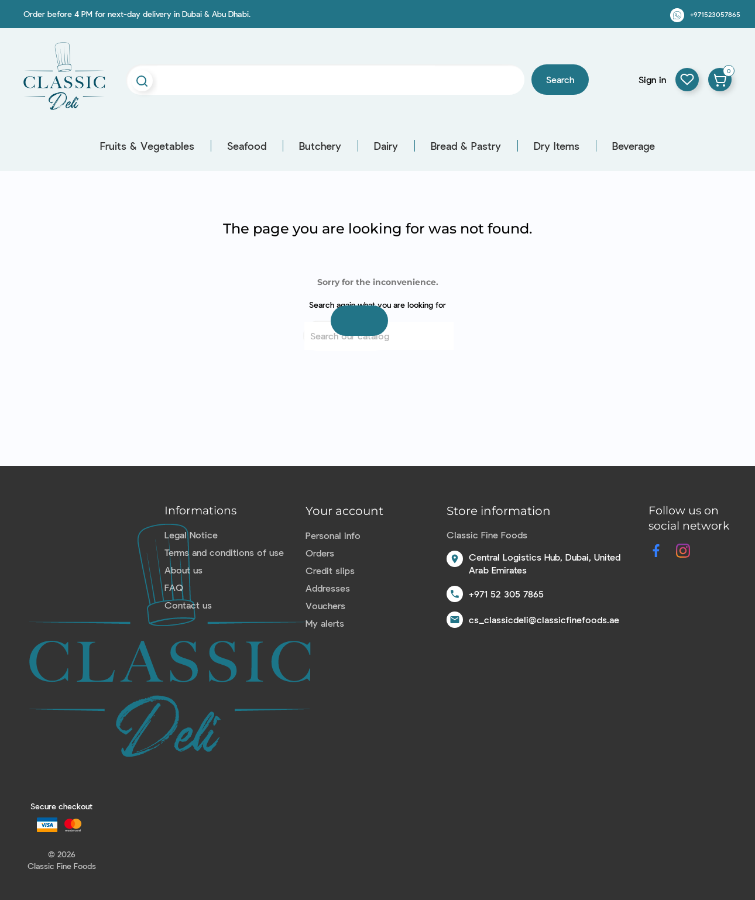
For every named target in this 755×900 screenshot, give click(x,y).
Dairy (386, 145)
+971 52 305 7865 (506, 593)
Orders (320, 552)
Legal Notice (191, 534)
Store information (499, 511)
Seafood (246, 145)
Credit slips (330, 570)
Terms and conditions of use (224, 552)
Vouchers (325, 605)
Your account (344, 511)
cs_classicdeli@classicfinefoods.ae (544, 619)
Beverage (633, 145)
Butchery (320, 145)
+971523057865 (715, 14)
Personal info (333, 535)
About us (183, 569)
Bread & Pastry (466, 145)
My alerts (325, 622)
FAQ (173, 587)
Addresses (328, 587)
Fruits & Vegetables (147, 145)
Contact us (188, 604)
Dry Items (556, 145)
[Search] (379, 336)
